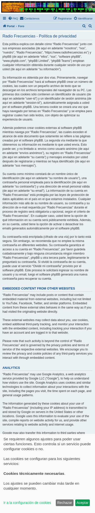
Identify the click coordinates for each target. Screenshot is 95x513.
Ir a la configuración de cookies (27, 503)
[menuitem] (13, 18)
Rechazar (64, 503)
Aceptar (82, 503)
